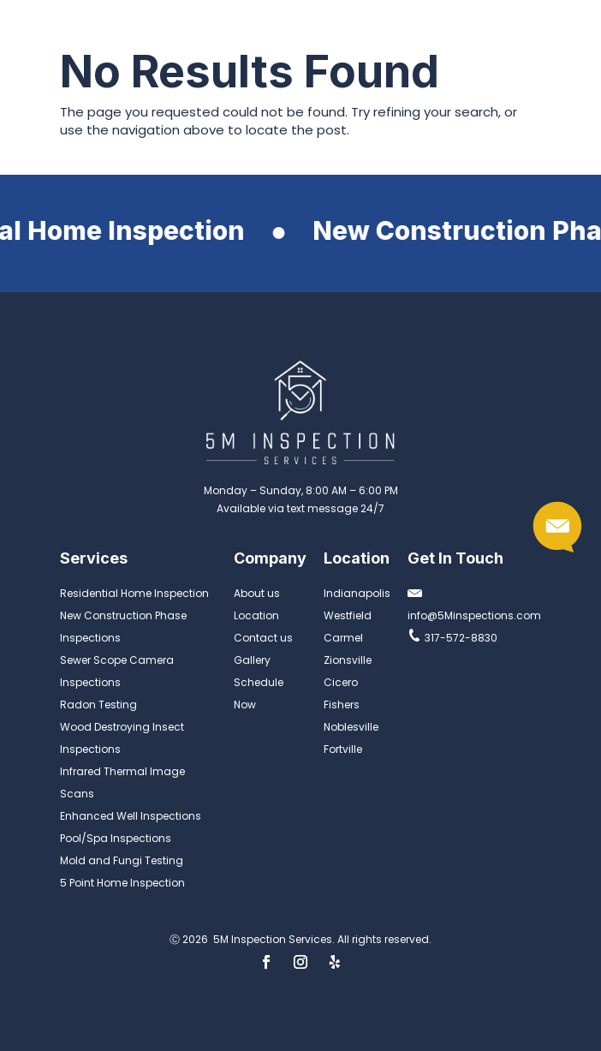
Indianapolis (357, 593)
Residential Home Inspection (134, 593)
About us (257, 593)
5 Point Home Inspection (122, 882)
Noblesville (351, 727)
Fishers (342, 704)
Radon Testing (98, 704)
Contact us (263, 637)
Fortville (343, 749)
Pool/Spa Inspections (115, 838)
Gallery (252, 660)
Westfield (348, 615)
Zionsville (348, 660)
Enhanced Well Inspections (130, 816)
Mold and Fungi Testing (121, 860)
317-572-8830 (452, 637)
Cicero (341, 682)
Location (256, 615)
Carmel (343, 637)
